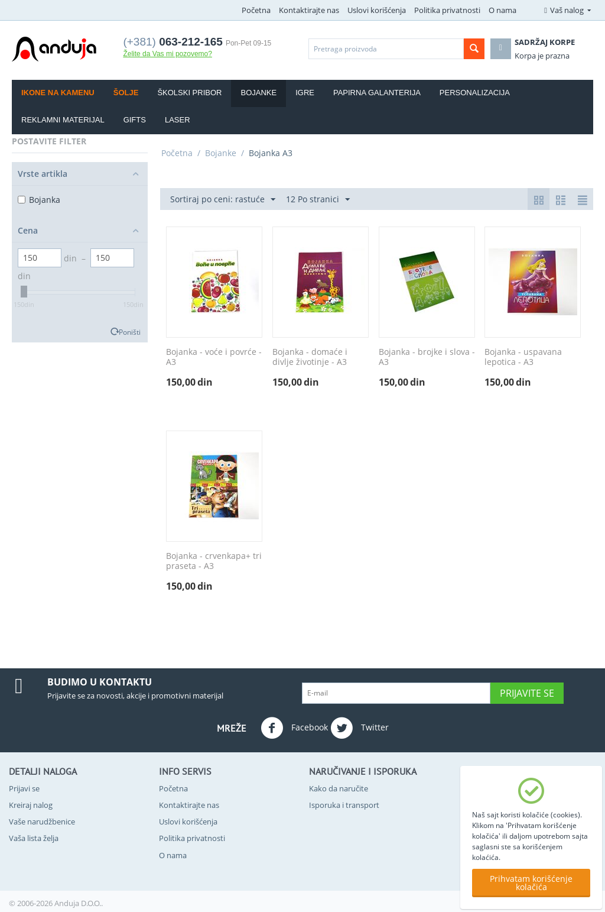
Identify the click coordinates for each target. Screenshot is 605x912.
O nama (502, 10)
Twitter (359, 728)
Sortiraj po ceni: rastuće (222, 199)
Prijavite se (527, 693)
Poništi (130, 332)
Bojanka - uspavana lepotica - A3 (523, 357)
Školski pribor (189, 92)
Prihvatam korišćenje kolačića (531, 882)
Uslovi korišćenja (376, 10)
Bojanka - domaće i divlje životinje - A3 (309, 357)
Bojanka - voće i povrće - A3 (214, 357)
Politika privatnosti (447, 10)
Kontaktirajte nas (309, 10)
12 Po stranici (318, 199)
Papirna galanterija (377, 92)
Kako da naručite (338, 788)
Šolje (126, 92)
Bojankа (39, 199)
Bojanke (258, 92)
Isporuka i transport (344, 805)
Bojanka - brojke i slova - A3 (427, 357)
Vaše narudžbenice (42, 821)
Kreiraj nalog (31, 805)
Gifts (134, 119)
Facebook (294, 728)
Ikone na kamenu (58, 92)
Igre (304, 92)
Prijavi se (24, 788)
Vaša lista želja (33, 838)
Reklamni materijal (63, 119)
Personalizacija (475, 92)
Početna (256, 10)
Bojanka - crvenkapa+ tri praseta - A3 (214, 561)
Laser (177, 119)
